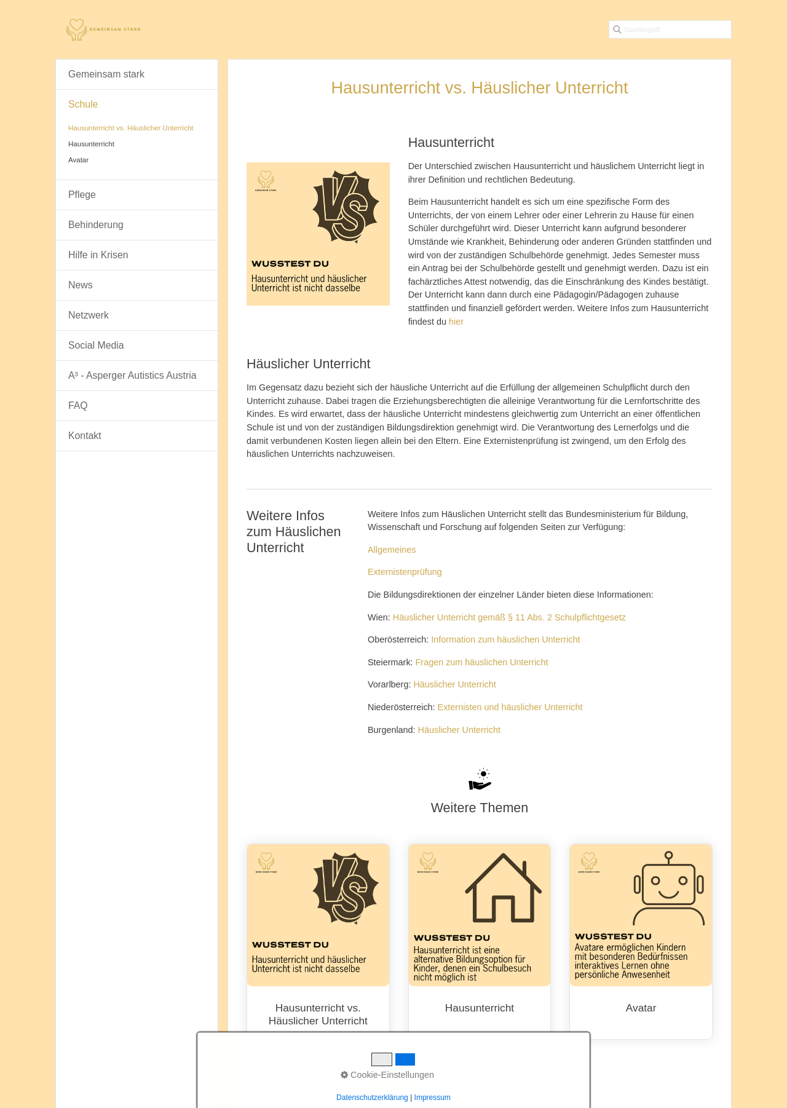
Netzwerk (88, 315)
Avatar (641, 941)
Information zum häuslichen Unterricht (505, 639)
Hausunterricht (480, 941)
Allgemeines (392, 550)
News (80, 285)
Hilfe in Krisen (98, 255)
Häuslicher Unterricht (454, 684)
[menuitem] (137, 75)
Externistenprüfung (405, 572)
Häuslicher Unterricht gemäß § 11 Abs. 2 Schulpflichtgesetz (509, 617)
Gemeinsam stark (106, 74)
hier (456, 321)
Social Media (96, 345)
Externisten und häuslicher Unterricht (510, 707)
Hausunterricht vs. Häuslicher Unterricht (318, 948)
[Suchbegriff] (670, 29)
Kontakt (84, 435)
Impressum (416, 1084)
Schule (83, 104)
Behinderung (96, 225)
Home (347, 1084)
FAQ (78, 405)
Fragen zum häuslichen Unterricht (482, 662)
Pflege (82, 194)
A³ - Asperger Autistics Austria (132, 375)
